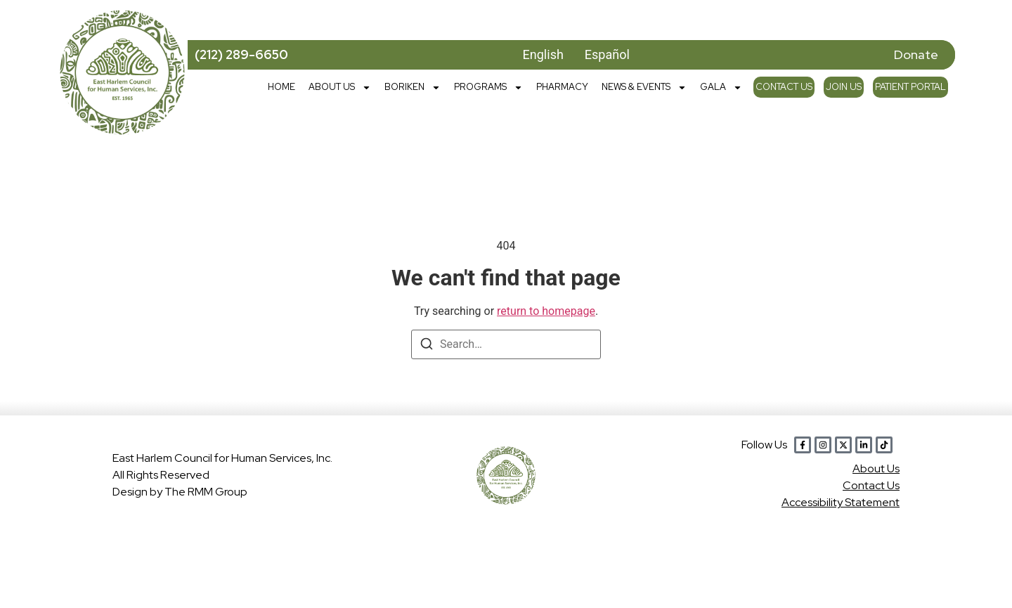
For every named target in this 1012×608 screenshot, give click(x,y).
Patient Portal (910, 87)
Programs (488, 87)
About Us (340, 87)
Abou (876, 468)
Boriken (412, 87)
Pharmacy (562, 87)
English (543, 54)
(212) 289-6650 (241, 54)
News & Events (644, 87)
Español (607, 54)
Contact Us (783, 87)
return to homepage (546, 311)
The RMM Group (205, 491)
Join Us (844, 87)
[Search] (426, 346)
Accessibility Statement (840, 502)
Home (281, 87)
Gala (721, 87)
